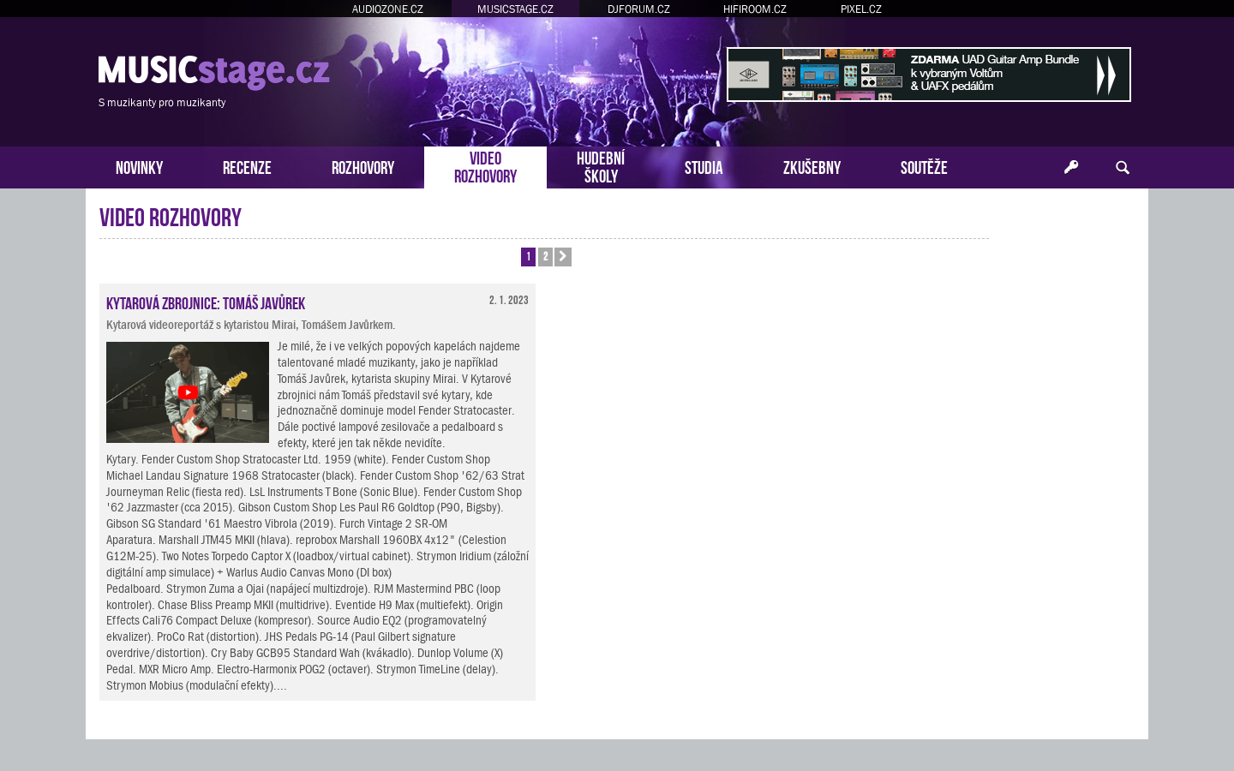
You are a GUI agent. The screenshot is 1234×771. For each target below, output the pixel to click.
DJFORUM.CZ (639, 9)
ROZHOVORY (363, 166)
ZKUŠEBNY (812, 166)
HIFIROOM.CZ (755, 9)
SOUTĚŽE (924, 166)
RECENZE (247, 166)
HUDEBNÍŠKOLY (601, 165)
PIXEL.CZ (861, 9)
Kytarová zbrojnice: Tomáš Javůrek (205, 301)
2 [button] (545, 255)
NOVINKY (139, 166)
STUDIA (704, 166)
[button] (563, 257)
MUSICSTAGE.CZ (515, 9)
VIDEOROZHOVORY (485, 165)
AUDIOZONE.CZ (387, 9)
